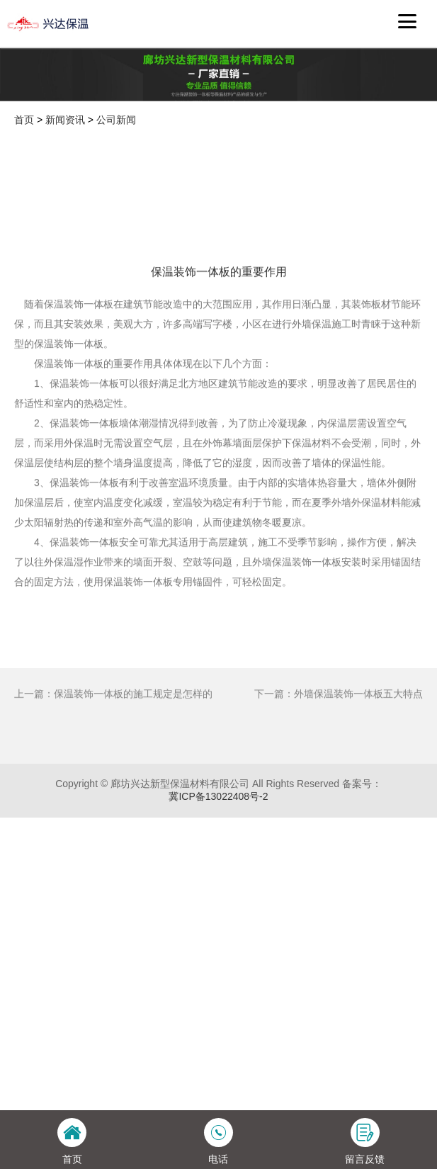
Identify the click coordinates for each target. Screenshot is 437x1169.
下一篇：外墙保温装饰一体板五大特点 (338, 753)
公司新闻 (116, 119)
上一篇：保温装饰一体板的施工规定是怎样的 (113, 753)
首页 (24, 119)
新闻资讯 (65, 119)
